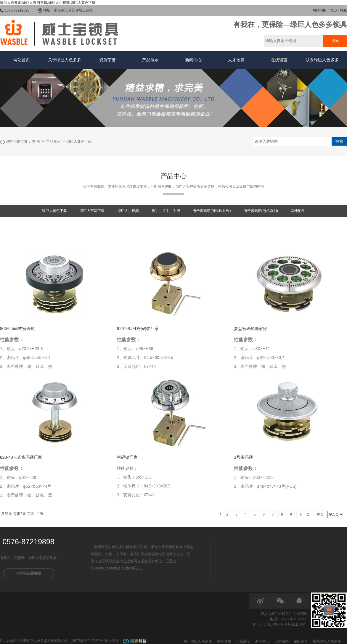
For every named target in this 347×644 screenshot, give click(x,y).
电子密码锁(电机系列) (261, 211)
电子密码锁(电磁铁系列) (212, 211)
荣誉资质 (224, 641)
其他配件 (298, 211)
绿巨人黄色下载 (79, 141)
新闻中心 (193, 60)
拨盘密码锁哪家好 (250, 328)
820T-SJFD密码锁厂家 (138, 328)
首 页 (36, 141)
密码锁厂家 (127, 457)
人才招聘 (236, 60)
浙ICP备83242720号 (86, 641)
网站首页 (21, 60)
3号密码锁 (243, 457)
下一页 (304, 514)
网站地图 (319, 10)
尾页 (320, 514)
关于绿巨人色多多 (64, 60)
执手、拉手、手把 (166, 211)
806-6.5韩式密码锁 (17, 328)
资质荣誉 (107, 60)
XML (343, 10)
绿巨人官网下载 (92, 211)
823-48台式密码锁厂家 (21, 457)
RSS (333, 10)
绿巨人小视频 (128, 211)
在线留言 (279, 60)
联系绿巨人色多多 (322, 60)
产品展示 (150, 60)
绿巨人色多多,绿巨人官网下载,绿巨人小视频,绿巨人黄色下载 (47, 3)
